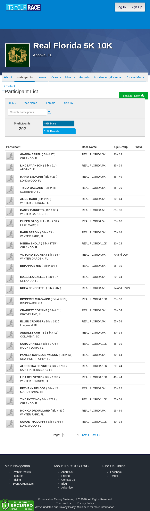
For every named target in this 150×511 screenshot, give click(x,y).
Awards (84, 77)
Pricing (16, 479)
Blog (64, 483)
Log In (121, 7)
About (8, 77)
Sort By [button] (70, 103)
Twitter (114, 475)
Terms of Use (64, 503)
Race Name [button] (31, 103)
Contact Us (68, 479)
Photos (70, 77)
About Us (67, 471)
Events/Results (21, 471)
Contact (9, 86)
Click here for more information (95, 507)
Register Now (133, 96)
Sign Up (136, 7)
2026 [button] (12, 103)
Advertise (67, 487)
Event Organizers (23, 483)
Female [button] (52, 103)
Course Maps (134, 77)
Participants (24, 77)
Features (17, 475)
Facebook (116, 471)
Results (56, 77)
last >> (96, 435)
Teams (41, 77)
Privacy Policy (85, 503)
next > (86, 435)
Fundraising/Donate (107, 77)
